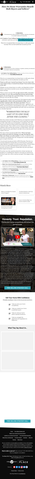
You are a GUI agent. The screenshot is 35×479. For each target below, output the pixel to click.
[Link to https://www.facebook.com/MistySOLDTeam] (17, 467)
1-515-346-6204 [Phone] (25, 1)
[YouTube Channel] (18, 437)
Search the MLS (15, 170)
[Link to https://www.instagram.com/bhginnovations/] (22, 467)
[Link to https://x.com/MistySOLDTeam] (24, 467)
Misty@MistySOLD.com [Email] (19, 457)
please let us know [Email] (28, 447)
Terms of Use (21, 470)
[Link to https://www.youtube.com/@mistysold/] (14, 467)
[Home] (8, 1)
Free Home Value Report (22, 166)
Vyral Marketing (22, 473)
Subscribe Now (21, 173)
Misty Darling (20, 33)
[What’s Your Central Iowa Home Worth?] (17, 433)
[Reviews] (14, 439)
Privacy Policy (14, 470)
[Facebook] (25, 437)
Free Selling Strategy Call (25, 40)
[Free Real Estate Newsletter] (25, 435)
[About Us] (30, 437)
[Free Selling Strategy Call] (19, 431)
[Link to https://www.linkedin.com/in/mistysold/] (19, 467)
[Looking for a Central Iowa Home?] (11, 435)
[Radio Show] (20, 439)
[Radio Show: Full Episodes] (8, 437)
